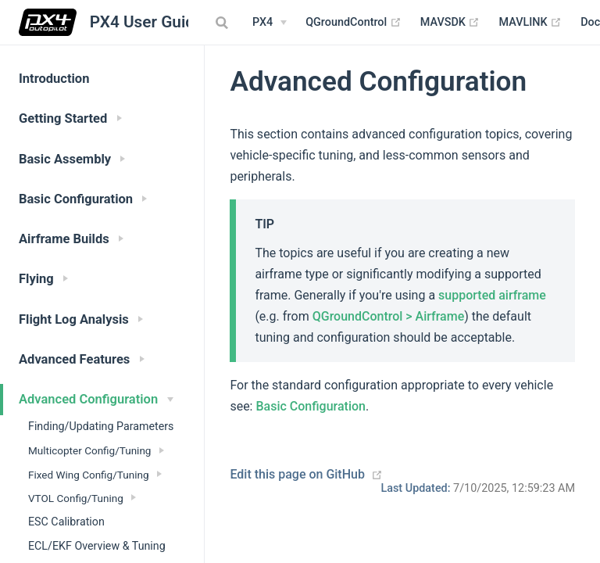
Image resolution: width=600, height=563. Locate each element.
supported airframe (492, 295)
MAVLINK (530, 22)
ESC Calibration (66, 521)
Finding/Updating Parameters (100, 426)
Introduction (54, 78)
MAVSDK (450, 22)
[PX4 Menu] (269, 22)
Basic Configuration (310, 406)
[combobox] (223, 22)
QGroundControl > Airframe (388, 316)
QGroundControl (353, 22)
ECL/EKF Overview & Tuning (97, 546)
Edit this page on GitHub (297, 474)
